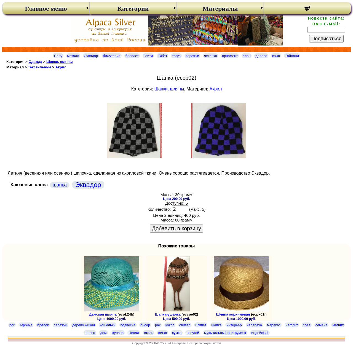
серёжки (60, 325)
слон (246, 56)
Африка (26, 325)
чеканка (210, 56)
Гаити (148, 56)
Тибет (162, 56)
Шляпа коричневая (233, 314)
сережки (192, 56)
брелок (43, 325)
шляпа (90, 333)
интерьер (234, 325)
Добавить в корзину (176, 228)
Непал (134, 333)
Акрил (60, 67)
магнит (338, 325)
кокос (169, 325)
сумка (176, 333)
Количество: (159, 209)
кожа (276, 56)
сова (306, 325)
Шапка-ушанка (168, 314)
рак (158, 325)
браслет (132, 56)
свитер (184, 325)
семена (321, 325)
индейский (259, 333)
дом (103, 333)
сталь (148, 333)
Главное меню (46, 8)
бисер (145, 325)
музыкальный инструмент (225, 333)
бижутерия (112, 56)
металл (73, 56)
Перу (58, 56)
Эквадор (91, 56)
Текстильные (39, 67)
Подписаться (326, 38)
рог (12, 325)
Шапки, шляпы (59, 62)
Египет (200, 325)
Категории (133, 8)
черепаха (254, 325)
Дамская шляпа (103, 314)
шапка (60, 185)
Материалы (220, 8)
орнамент (230, 56)
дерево (261, 56)
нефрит (292, 325)
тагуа (176, 56)
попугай (192, 333)
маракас (274, 325)
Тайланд (292, 56)
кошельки (108, 325)
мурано (118, 333)
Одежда (35, 62)
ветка (162, 333)
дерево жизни (83, 325)
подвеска (127, 325)
